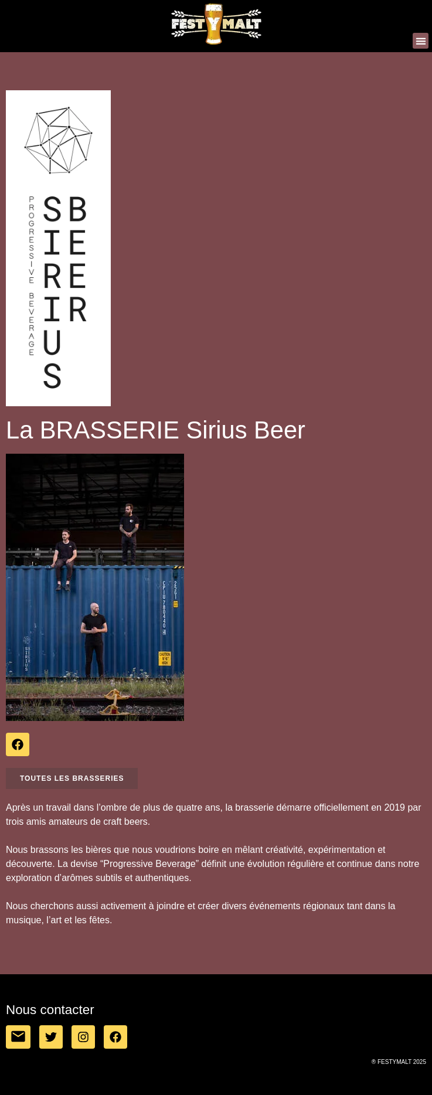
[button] (420, 41)
